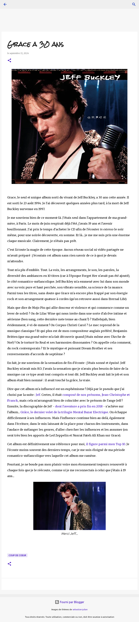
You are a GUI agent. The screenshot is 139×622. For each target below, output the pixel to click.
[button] (9, 60)
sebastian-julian (80, 609)
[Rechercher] (134, 4)
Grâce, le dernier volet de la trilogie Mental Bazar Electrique (64, 412)
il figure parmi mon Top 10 (105, 444)
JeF (38, 395)
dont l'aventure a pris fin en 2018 (79, 406)
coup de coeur (17, 555)
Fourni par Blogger (69, 602)
